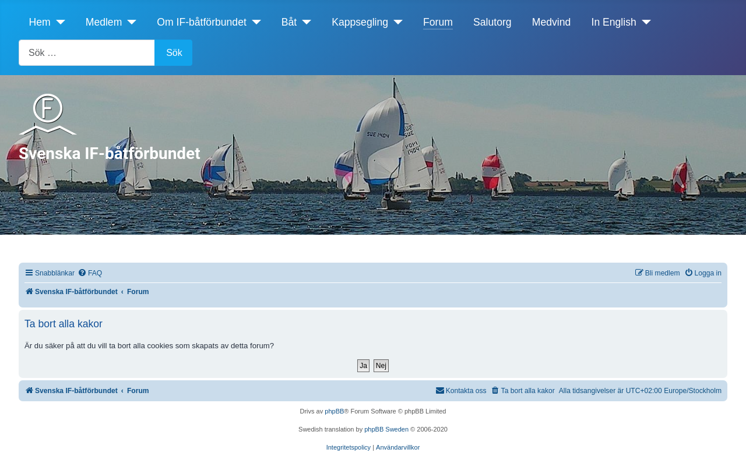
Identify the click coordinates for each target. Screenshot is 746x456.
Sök (174, 53)
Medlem (104, 22)
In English (614, 22)
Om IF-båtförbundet (202, 22)
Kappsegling (360, 22)
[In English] (643, 22)
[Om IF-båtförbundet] (254, 22)
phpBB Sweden (386, 429)
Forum (438, 22)
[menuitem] (90, 273)
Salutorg (492, 22)
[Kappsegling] (395, 22)
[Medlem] (129, 22)
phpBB (334, 411)
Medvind (551, 22)
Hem (40, 22)
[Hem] (58, 22)
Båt (289, 22)
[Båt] (304, 22)
